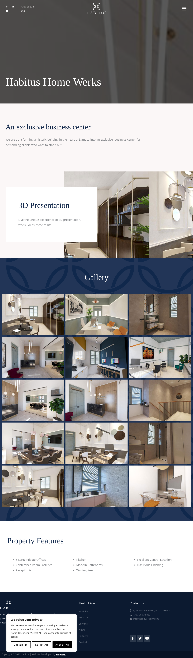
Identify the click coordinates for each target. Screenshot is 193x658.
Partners (83, 635)
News (82, 629)
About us (83, 617)
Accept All (62, 644)
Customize (21, 644)
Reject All (41, 644)
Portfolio (83, 611)
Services (83, 623)
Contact (83, 642)
